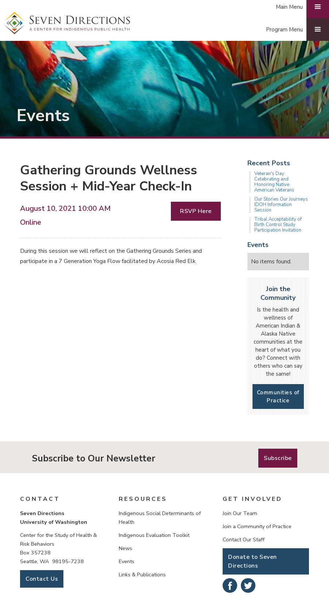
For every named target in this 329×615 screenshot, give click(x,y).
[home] (67, 23)
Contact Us (42, 579)
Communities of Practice (278, 396)
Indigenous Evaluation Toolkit (154, 535)
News (125, 548)
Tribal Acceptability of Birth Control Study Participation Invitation (278, 224)
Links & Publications (142, 574)
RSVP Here (196, 211)
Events (126, 561)
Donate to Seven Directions (252, 561)
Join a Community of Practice (257, 526)
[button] (294, 29)
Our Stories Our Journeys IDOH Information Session (281, 204)
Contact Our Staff (244, 539)
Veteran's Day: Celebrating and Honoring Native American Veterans (274, 181)
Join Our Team (240, 513)
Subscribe (278, 458)
